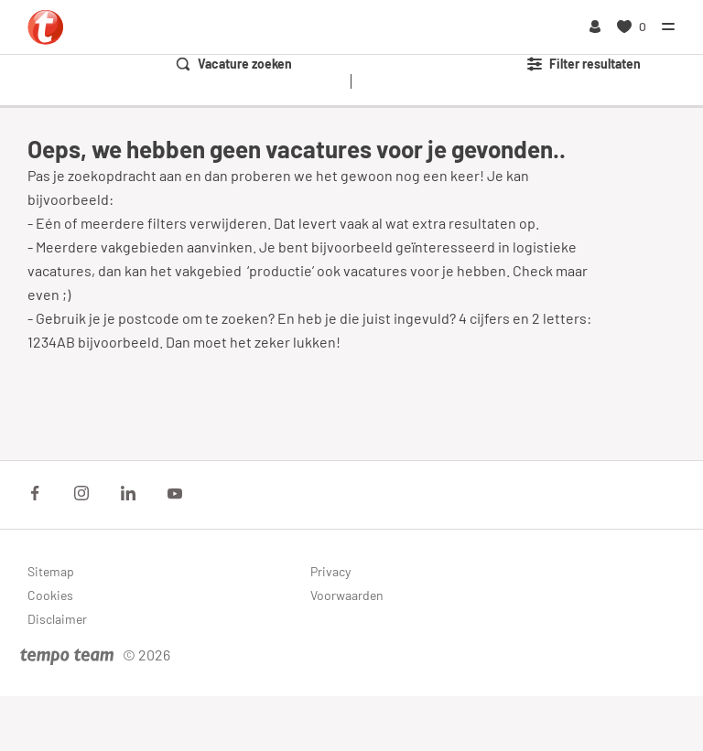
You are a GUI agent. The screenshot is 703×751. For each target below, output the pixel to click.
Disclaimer (57, 619)
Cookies (50, 595)
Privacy (330, 571)
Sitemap (50, 571)
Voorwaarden (347, 595)
